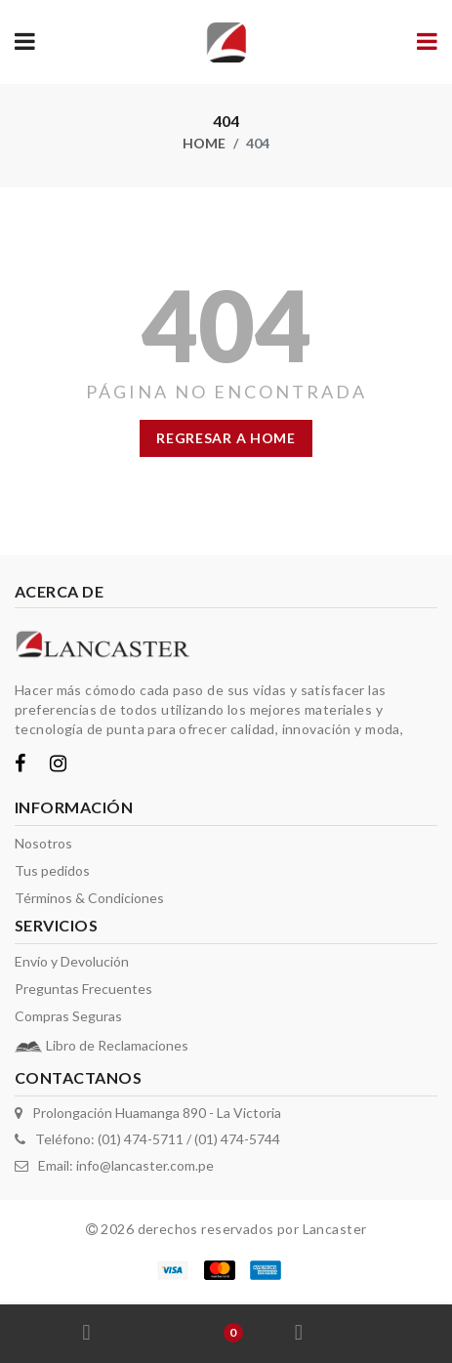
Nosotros (43, 843)
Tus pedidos (52, 870)
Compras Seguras (68, 1016)
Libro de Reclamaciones (117, 1045)
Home (204, 143)
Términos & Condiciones (89, 897)
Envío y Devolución (72, 961)
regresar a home (226, 438)
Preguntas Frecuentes (83, 988)
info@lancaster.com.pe (145, 1165)
